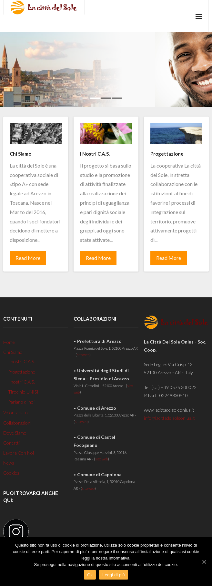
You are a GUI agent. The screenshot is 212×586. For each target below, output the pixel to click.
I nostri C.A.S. (21, 361)
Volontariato (15, 412)
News (8, 463)
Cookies (11, 473)
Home (9, 342)
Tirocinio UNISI (23, 392)
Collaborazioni (17, 423)
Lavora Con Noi (18, 453)
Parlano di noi (21, 402)
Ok (90, 574)
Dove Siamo (14, 433)
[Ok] (204, 562)
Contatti (11, 443)
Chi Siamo (13, 352)
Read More (27, 258)
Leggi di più (113, 574)
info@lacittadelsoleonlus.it (169, 418)
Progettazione (21, 372)
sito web (83, 355)
